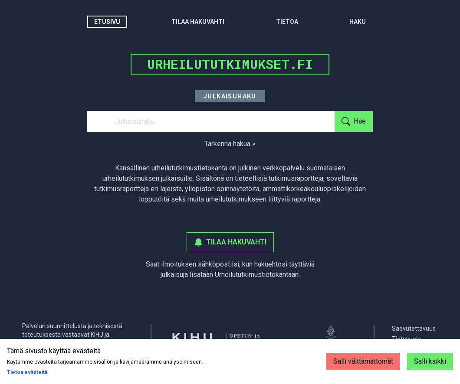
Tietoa (287, 21)
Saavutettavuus (414, 328)
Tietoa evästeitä (27, 372)
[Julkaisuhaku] (211, 121)
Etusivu (107, 21)
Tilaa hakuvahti (197, 21)
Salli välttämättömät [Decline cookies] (363, 361)
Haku (357, 21)
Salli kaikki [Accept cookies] (430, 361)
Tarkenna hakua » (230, 144)
